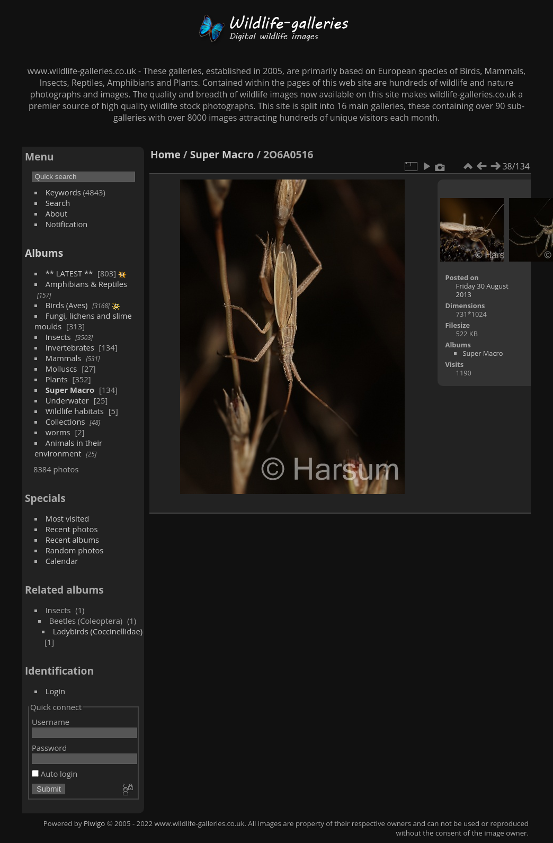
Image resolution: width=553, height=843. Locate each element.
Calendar (62, 560)
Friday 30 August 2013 (482, 290)
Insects (58, 336)
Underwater (67, 400)
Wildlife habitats (75, 411)
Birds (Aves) (67, 305)
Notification (67, 224)
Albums (44, 253)
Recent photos (72, 529)
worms (58, 432)
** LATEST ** (69, 273)
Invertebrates (70, 347)
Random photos (75, 550)
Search (58, 203)
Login (55, 691)
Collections (65, 421)
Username (50, 721)
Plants (57, 379)
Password (49, 747)
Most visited (68, 518)
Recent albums (72, 539)
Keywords (63, 192)
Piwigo (94, 823)
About (56, 213)
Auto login (54, 773)
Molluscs (61, 368)
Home (165, 154)
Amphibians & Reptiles (86, 284)
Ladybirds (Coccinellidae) (97, 631)
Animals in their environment (68, 448)
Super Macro (70, 389)
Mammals (64, 358)
